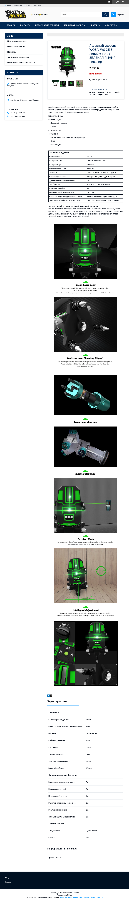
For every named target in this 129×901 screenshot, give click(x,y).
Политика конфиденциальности (21, 63)
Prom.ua (76, 893)
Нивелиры (95, 25)
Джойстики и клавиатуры (18, 57)
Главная (11, 25)
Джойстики (111, 25)
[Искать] (105, 14)
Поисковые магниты (74, 25)
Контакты (25, 25)
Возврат (8, 882)
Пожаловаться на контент (68, 897)
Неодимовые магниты (47, 25)
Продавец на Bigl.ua (64, 895)
